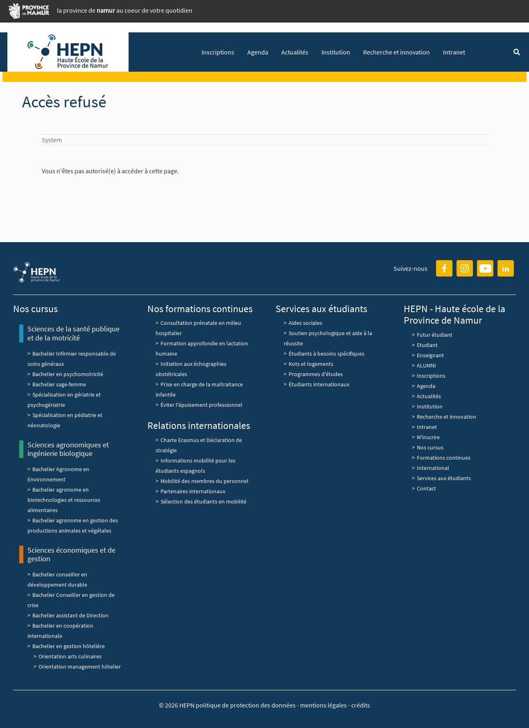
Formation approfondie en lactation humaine (202, 348)
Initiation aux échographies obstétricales (191, 369)
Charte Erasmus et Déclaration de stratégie (199, 445)
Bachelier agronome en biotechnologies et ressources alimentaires (63, 500)
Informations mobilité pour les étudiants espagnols (195, 465)
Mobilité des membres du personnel (205, 481)
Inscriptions (217, 52)
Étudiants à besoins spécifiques (326, 353)
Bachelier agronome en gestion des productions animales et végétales (72, 525)
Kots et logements (311, 363)
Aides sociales (305, 323)
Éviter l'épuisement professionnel (201, 404)
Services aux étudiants (444, 478)
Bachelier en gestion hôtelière (68, 646)
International (433, 468)
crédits (360, 705)
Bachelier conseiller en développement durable (57, 579)
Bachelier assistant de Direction (70, 615)
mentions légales (323, 705)
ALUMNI (426, 365)
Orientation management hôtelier (79, 666)
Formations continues (443, 457)
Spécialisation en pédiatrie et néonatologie (64, 420)
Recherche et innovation (396, 52)
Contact (426, 488)
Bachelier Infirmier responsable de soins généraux (71, 358)
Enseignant (430, 355)
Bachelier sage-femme (59, 384)
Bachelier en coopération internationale (60, 631)
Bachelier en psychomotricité (67, 374)
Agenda (257, 52)
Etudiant (427, 345)
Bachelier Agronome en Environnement (58, 474)
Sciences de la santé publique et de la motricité (73, 333)
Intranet (454, 52)
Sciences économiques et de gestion (71, 554)
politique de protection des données (246, 705)
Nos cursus (430, 447)
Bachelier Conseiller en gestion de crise (71, 600)
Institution (335, 52)
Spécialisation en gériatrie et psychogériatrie (64, 399)
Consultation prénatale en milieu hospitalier (198, 328)
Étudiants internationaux (319, 384)
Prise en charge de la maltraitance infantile (199, 389)
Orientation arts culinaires (70, 656)
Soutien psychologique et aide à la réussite (328, 338)
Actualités (294, 52)
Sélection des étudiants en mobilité (203, 501)
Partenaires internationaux (193, 491)
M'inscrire (428, 437)
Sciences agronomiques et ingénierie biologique (68, 449)
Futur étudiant (434, 334)
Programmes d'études (316, 374)
